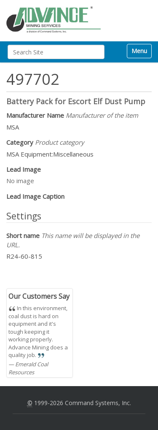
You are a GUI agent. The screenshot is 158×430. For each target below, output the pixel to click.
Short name (72, 240)
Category (45, 142)
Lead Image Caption (35, 196)
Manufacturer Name (72, 115)
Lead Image (23, 169)
